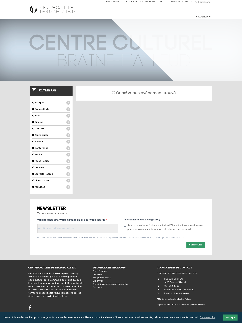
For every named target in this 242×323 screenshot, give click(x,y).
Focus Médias (51, 161)
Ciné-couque (51, 181)
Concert (51, 168)
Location (150, 2)
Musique (51, 103)
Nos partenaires (102, 278)
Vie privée (98, 281)
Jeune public (51, 135)
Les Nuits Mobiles (51, 174)
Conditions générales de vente (110, 284)
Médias (51, 155)
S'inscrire (195, 245)
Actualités (163, 2)
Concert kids (51, 109)
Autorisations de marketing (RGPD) (142, 219)
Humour (51, 142)
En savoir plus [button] (207, 317)
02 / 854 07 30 (171, 286)
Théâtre (51, 129)
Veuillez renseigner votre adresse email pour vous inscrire (71, 220)
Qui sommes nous (134, 2)
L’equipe (97, 274)
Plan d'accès (100, 271)
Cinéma (51, 122)
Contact (97, 287)
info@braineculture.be (176, 293)
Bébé (51, 116)
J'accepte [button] (230, 317)
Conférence (51, 148)
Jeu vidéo (51, 187)
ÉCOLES (188, 2)
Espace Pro (177, 2)
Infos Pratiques (113, 2)
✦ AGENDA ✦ (203, 17)
